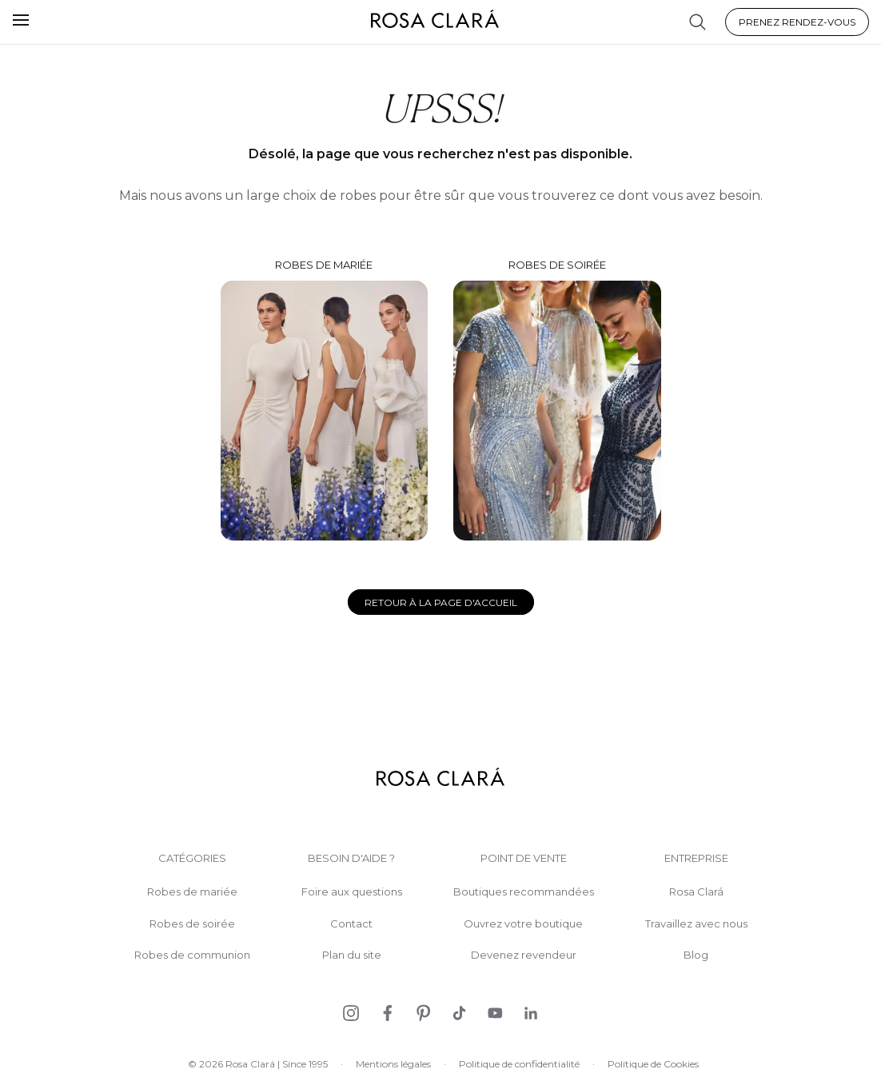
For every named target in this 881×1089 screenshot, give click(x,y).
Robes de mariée (325, 399)
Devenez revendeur (523, 955)
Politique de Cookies (653, 1064)
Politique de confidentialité (519, 1064)
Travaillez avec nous (696, 924)
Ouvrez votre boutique (523, 924)
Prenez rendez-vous (797, 22)
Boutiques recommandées (523, 892)
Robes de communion (192, 955)
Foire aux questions (351, 892)
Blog (696, 955)
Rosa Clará (696, 892)
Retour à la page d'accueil (441, 602)
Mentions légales (393, 1064)
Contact (351, 924)
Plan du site (351, 955)
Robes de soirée (557, 399)
